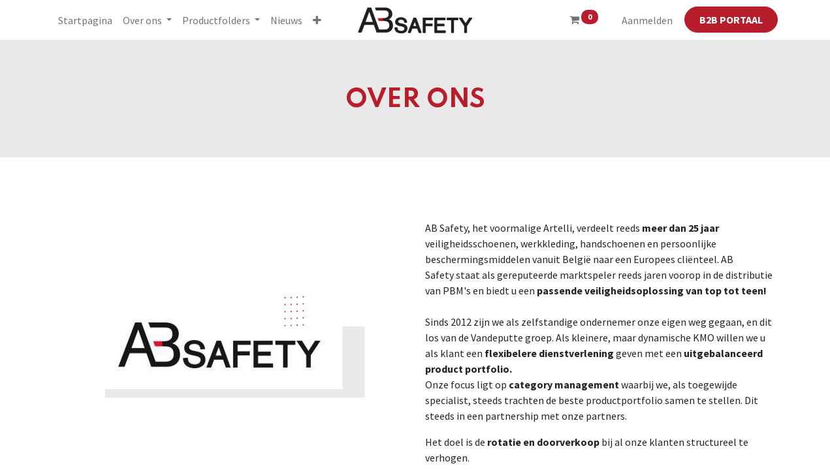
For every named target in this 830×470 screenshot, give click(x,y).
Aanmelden (647, 20)
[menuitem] (85, 20)
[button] (317, 20)
